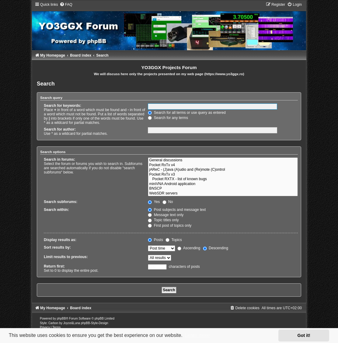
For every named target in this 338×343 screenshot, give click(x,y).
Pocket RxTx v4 (222, 165)
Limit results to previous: (66, 257)
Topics (174, 240)
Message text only (165, 215)
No (167, 202)
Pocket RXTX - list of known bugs (222, 179)
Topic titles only (163, 220)
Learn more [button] (197, 335)
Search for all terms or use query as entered (186, 112)
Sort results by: (57, 247)
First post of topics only (169, 225)
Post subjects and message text (177, 210)
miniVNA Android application (222, 184)
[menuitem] (66, 4)
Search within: (56, 210)
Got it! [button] (304, 335)
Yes (154, 202)
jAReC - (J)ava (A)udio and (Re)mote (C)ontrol (222, 169)
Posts (155, 240)
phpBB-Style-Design (94, 323)
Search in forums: (59, 159)
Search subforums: (60, 202)
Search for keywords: (62, 105)
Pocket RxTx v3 (222, 174)
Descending (215, 248)
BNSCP (222, 188)
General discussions (222, 160)
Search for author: (60, 129)
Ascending (188, 248)
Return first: (54, 266)
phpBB (61, 318)
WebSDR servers (222, 193)
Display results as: (60, 240)
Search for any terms (168, 118)
